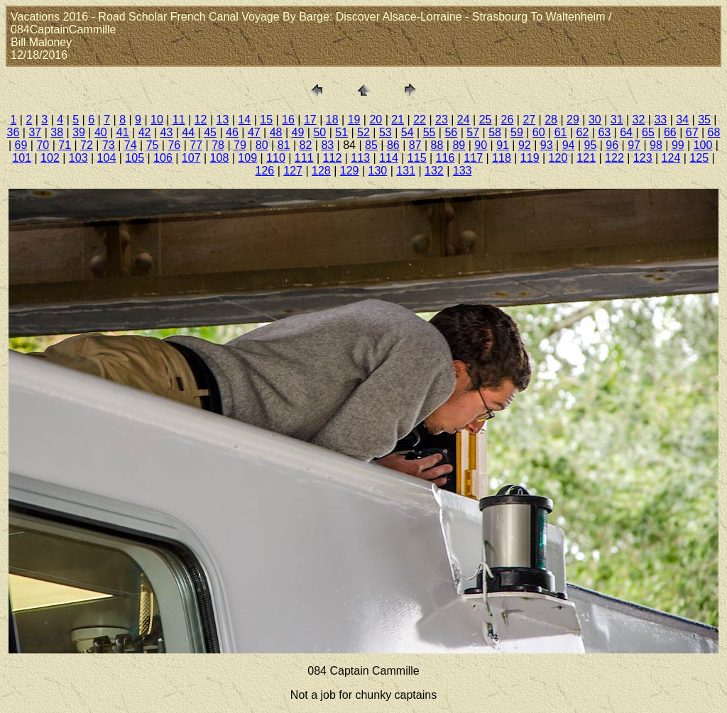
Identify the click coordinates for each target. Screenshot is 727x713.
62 (582, 132)
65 (648, 132)
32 (639, 120)
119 (530, 158)
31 (617, 120)
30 (595, 120)
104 (106, 158)
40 (100, 132)
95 (590, 145)
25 (485, 120)
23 (441, 120)
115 (417, 158)
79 (240, 145)
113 (360, 158)
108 (219, 158)
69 (21, 145)
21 (397, 120)
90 (480, 145)
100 (703, 145)
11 (179, 120)
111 (304, 158)
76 (174, 145)
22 (419, 120)
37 (34, 132)
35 (704, 120)
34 (682, 120)
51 (341, 132)
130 (378, 171)
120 (558, 158)
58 (494, 132)
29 (573, 120)
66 (670, 132)
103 (78, 158)
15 (266, 120)
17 (310, 120)
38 (56, 132)
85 (371, 145)
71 (64, 145)
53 (385, 132)
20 (375, 120)
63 (604, 132)
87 (415, 145)
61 (560, 132)
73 (108, 145)
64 (626, 132)
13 (223, 120)
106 (163, 158)
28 (551, 120)
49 (298, 132)
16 (288, 120)
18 (332, 120)
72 (86, 145)
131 (405, 171)
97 (634, 145)
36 (13, 132)
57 (472, 132)
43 (166, 132)
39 (78, 132)
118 (501, 158)
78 (218, 145)
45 (210, 132)
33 (660, 120)
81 (284, 145)
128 (321, 171)
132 (434, 171)
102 (50, 158)
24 (463, 120)
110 (275, 158)
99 (678, 145)
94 (568, 145)
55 (429, 132)
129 (349, 171)
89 (458, 145)
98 (656, 145)
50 (319, 132)
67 (692, 132)
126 (265, 171)
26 (507, 120)
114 (388, 158)
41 (122, 132)
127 (292, 171)
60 (538, 132)
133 (462, 171)
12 (201, 120)
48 (276, 132)
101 (21, 158)
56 (450, 132)
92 (524, 145)
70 (42, 145)
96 (612, 145)
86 (393, 145)
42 (144, 132)
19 (354, 120)
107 (191, 158)
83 (327, 145)
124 (671, 158)
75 (152, 145)
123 (642, 158)
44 (188, 132)
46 (232, 132)
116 (445, 158)
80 (262, 145)
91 (502, 145)
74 (130, 145)
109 (247, 158)
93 (546, 145)
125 (699, 158)
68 (714, 132)
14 (244, 120)
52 (363, 132)
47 (254, 132)
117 (473, 158)
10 (157, 120)
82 (306, 145)
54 (407, 132)
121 (586, 158)
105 (134, 158)
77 (196, 145)
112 (332, 158)
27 (529, 120)
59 (516, 132)
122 (614, 158)
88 (437, 145)
